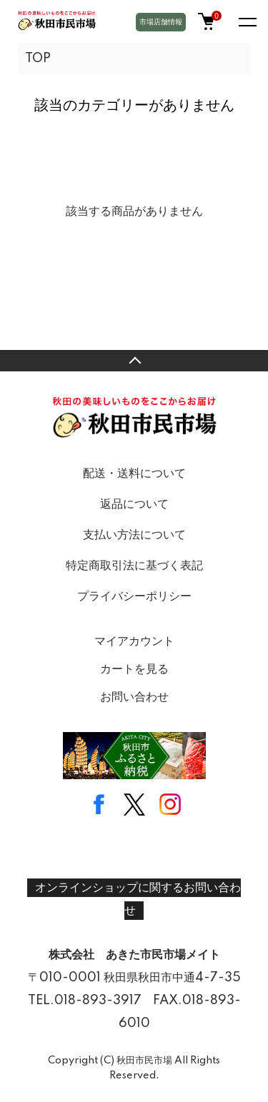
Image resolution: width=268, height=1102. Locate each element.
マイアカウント (134, 641)
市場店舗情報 (160, 22)
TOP (38, 58)
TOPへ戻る (134, 360)
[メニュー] (246, 21)
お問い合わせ (134, 697)
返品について (134, 504)
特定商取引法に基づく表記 (134, 565)
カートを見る (134, 669)
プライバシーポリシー (134, 596)
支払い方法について (134, 535)
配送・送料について (134, 473)
